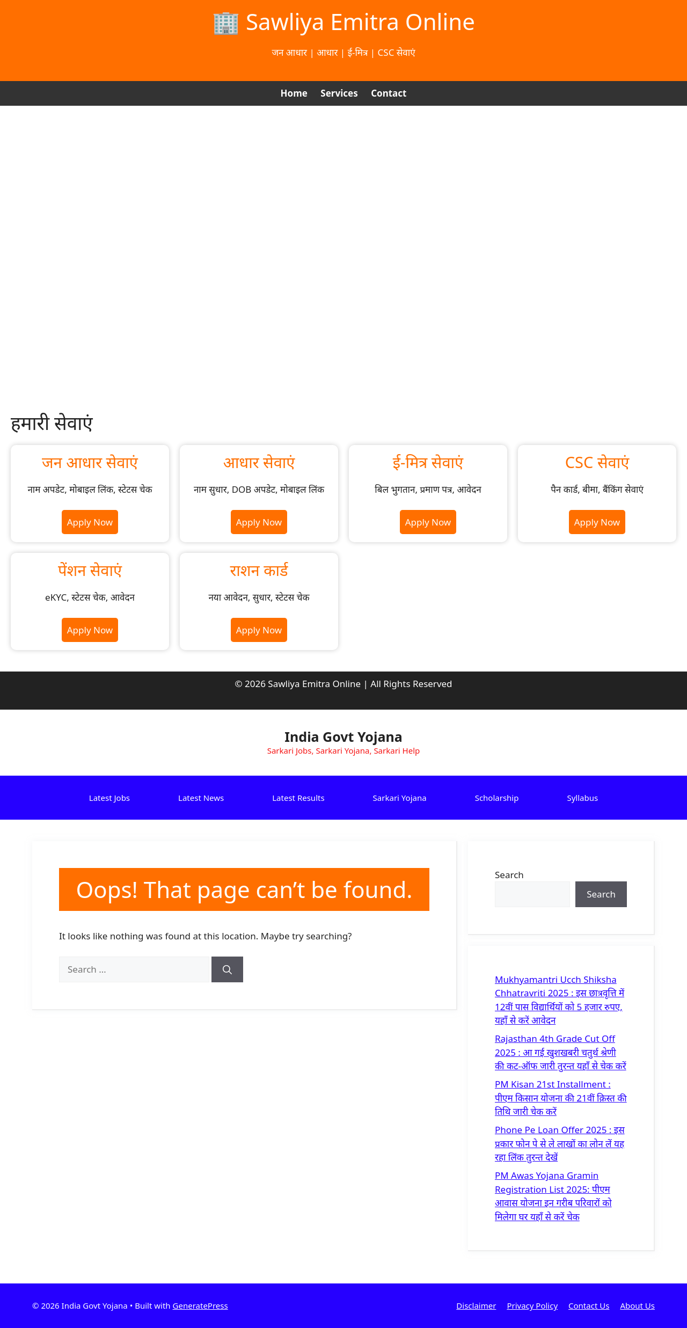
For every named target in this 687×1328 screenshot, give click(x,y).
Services (338, 93)
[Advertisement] (343, 186)
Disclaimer (476, 1305)
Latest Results (298, 797)
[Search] (227, 969)
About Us (637, 1305)
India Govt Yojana (343, 736)
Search (509, 875)
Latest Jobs (109, 797)
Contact (388, 93)
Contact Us (588, 1305)
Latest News (201, 797)
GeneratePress (200, 1305)
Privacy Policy (532, 1305)
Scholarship (497, 797)
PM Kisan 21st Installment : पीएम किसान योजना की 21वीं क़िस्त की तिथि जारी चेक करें (561, 1098)
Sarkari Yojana (400, 797)
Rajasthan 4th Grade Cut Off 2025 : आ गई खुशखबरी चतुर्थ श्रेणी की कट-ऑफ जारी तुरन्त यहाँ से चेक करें (560, 1052)
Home (294, 93)
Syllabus (582, 797)
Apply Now (90, 522)
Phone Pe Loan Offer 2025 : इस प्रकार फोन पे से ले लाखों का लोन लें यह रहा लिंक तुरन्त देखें (560, 1143)
